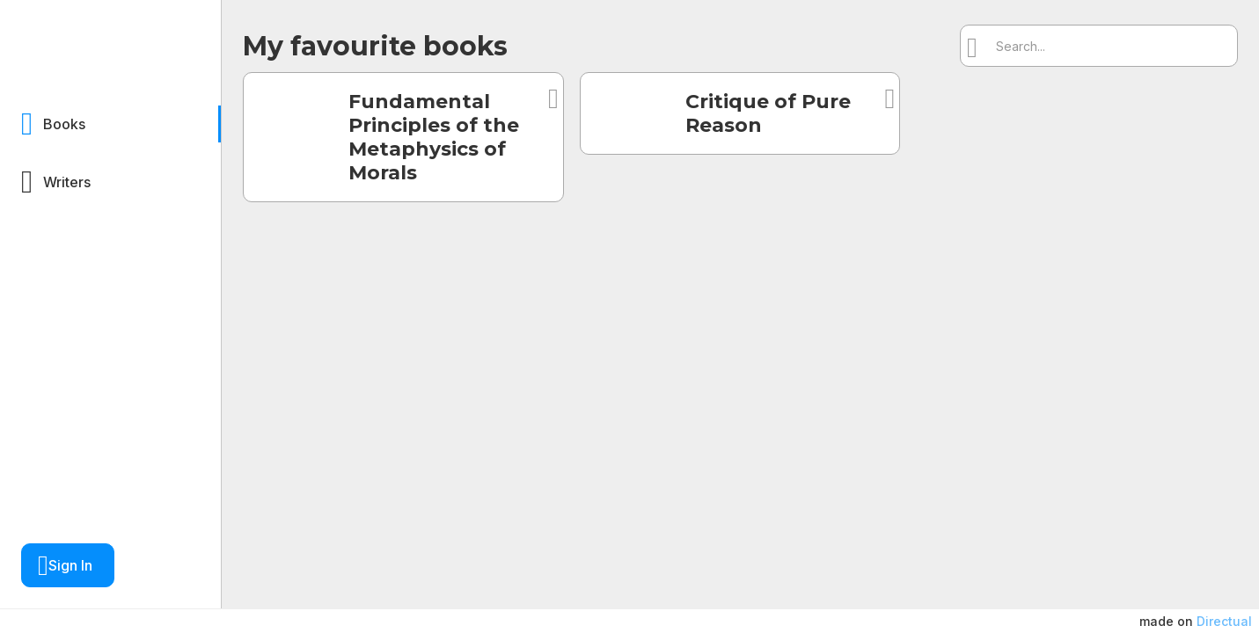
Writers (67, 182)
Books (64, 124)
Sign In (70, 565)
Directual (1224, 621)
